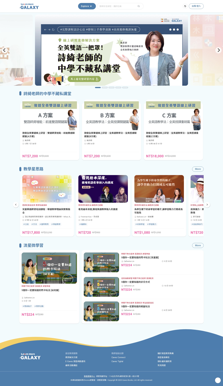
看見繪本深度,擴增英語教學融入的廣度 (98, 209)
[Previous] (4, 50)
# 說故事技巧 (197, 224)
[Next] (218, 50)
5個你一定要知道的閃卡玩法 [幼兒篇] (40, 290)
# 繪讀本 (83, 224)
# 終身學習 (140, 224)
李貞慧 (96, 217)
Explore (87, 6)
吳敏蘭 (150, 217)
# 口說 (26, 224)
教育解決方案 (71, 357)
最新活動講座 (71, 365)
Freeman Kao (86, 217)
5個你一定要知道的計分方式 (135, 282)
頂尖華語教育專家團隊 (34, 217)
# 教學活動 (39, 306)
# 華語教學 (55, 224)
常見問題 (162, 365)
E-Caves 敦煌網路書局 (75, 361)
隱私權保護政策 (165, 361)
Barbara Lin (141, 217)
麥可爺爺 (196, 217)
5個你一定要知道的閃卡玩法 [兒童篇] (140, 257)
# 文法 (34, 224)
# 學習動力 (151, 224)
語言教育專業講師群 (53, 217)
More (198, 169)
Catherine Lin (29, 298)
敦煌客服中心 (89, 376)
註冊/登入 (196, 6)
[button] (207, 205)
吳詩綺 (27, 140)
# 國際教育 (44, 224)
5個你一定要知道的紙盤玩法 (135, 306)
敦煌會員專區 (164, 357)
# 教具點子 (27, 306)
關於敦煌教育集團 (166, 353)
